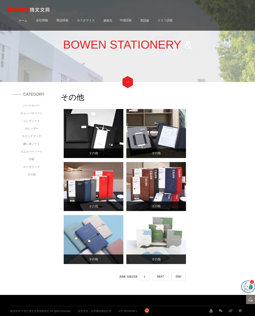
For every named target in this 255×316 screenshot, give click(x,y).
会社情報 (42, 20)
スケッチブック (31, 136)
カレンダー (32, 128)
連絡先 (107, 20)
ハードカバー (31, 105)
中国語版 (126, 20)
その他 (31, 174)
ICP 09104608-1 (128, 311)
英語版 (144, 20)
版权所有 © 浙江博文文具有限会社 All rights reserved (40, 311)
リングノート (31, 120)
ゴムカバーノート (31, 151)
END (178, 276)
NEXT (160, 276)
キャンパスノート (31, 113)
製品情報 (62, 20)
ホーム (23, 20)
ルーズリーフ (31, 166)
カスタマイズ (86, 20)
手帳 (31, 159)
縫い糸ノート (31, 143)
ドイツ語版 (165, 20)
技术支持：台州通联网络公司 (94, 311)
